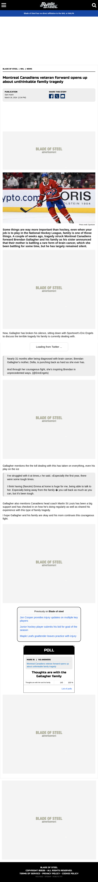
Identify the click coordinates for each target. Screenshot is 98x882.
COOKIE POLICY (70, 873)
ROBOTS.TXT (58, 877)
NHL (22, 69)
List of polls (67, 689)
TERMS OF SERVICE (30, 873)
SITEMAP (48, 877)
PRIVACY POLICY (51, 873)
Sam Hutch (9, 95)
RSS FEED (39, 877)
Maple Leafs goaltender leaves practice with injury (48, 636)
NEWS (29, 69)
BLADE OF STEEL (10, 69)
